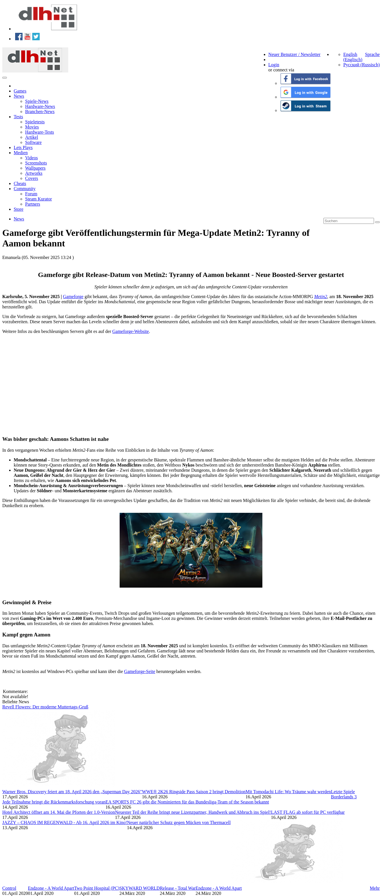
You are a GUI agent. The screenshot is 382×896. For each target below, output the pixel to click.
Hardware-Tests (39, 132)
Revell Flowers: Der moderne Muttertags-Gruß (45, 706)
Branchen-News (40, 111)
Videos (31, 157)
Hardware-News (40, 106)
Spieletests (35, 121)
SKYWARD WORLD (139, 888)
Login (273, 64)
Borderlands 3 (344, 796)
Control (9, 888)
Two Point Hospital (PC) (96, 888)
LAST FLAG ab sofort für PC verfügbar (308, 812)
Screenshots (36, 162)
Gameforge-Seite (139, 671)
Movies (32, 126)
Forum (31, 193)
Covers (31, 178)
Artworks (33, 173)
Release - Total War (178, 888)
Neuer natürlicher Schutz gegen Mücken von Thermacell (179, 822)
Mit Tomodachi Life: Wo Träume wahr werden (288, 791)
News (19, 96)
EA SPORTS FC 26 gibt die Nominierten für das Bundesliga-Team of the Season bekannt (187, 801)
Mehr (375, 888)
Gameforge (73, 296)
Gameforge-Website (130, 331)
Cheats (20, 183)
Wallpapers (35, 168)
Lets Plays (23, 147)
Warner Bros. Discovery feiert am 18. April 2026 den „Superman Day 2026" (72, 791)
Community (24, 188)
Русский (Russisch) (361, 64)
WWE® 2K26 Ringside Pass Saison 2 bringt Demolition (194, 791)
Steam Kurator (38, 198)
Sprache (372, 54)
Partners (32, 204)
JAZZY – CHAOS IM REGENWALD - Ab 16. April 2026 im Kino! (64, 822)
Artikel (31, 137)
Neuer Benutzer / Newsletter (294, 54)
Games (20, 91)
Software (33, 142)
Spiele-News (37, 101)
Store (18, 209)
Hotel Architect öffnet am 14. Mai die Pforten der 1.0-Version (58, 812)
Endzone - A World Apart (51, 888)
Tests (18, 116)
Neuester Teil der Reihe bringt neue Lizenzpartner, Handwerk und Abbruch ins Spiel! (193, 812)
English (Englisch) (352, 57)
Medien (21, 152)
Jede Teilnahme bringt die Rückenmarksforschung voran (54, 801)
